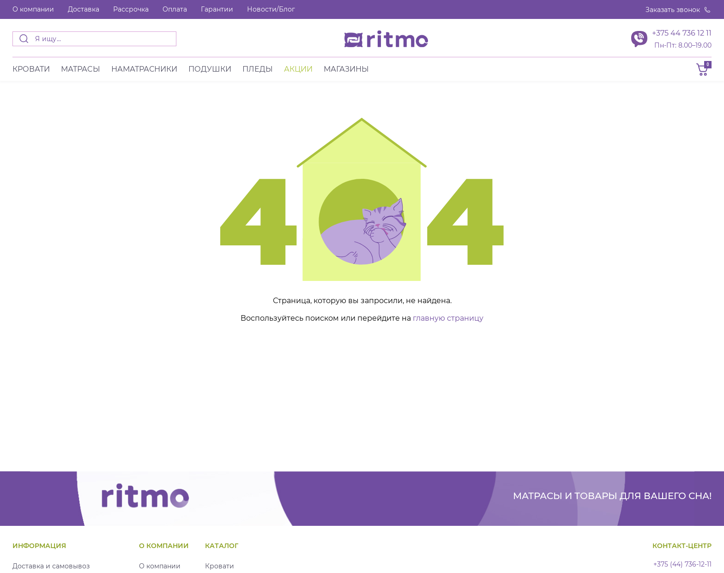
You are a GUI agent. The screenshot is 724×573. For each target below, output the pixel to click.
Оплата (175, 9)
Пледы (257, 69)
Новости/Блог (271, 9)
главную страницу (448, 318)
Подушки (209, 69)
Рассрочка (131, 9)
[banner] (386, 38)
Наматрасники (144, 69)
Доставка (83, 9)
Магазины (346, 69)
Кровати (31, 69)
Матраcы (80, 69)
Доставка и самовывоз (51, 566)
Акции (298, 69)
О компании (33, 9)
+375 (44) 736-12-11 (682, 564)
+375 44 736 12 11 (682, 33)
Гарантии (217, 9)
